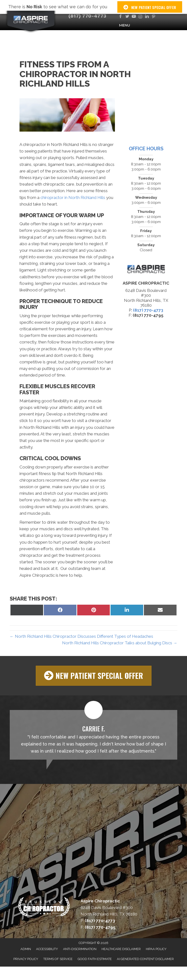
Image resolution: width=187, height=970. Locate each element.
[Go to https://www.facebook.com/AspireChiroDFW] (121, 16)
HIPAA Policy (156, 949)
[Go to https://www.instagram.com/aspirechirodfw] (140, 16)
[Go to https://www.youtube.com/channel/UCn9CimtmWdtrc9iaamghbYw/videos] (134, 16)
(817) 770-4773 (87, 16)
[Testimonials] (93, 734)
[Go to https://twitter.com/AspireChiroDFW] (127, 16)
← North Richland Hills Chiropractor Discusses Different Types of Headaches (81, 636)
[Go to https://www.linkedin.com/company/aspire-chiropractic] (147, 16)
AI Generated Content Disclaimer (145, 959)
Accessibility (47, 949)
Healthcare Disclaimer (121, 949)
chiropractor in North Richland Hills (72, 197)
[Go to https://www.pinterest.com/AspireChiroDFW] (153, 16)
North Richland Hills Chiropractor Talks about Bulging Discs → (119, 642)
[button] (93, 675)
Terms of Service (58, 959)
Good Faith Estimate (95, 959)
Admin (25, 949)
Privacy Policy (25, 959)
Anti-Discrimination (79, 949)
